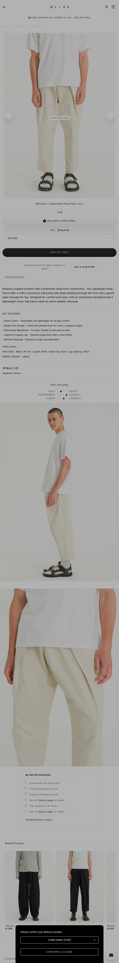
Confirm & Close (59, 952)
